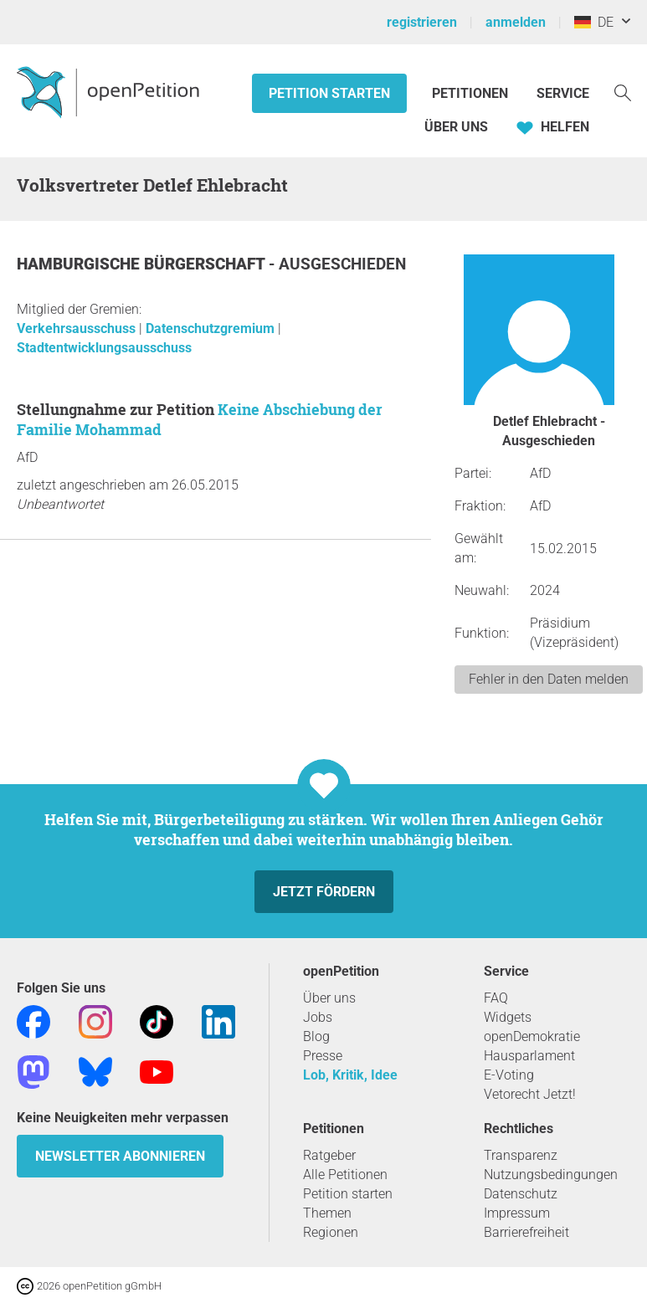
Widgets (507, 1017)
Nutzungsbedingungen (551, 1174)
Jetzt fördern (324, 892)
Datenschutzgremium (212, 328)
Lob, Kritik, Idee (350, 1075)
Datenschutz (520, 1194)
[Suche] (622, 91)
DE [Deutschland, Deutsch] (594, 22)
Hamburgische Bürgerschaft (143, 264)
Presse (322, 1056)
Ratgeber (329, 1155)
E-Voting (509, 1075)
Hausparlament (529, 1056)
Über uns (329, 998)
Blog (316, 1036)
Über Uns (456, 127)
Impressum (517, 1213)
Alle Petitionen (345, 1174)
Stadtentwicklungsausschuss (104, 348)
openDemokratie (532, 1036)
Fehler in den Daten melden (549, 679)
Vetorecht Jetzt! (530, 1094)
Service (563, 93)
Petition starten (329, 93)
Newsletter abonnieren (120, 1156)
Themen (327, 1213)
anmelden (515, 22)
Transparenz (520, 1155)
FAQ (496, 998)
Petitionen (471, 93)
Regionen (330, 1232)
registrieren (422, 22)
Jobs (317, 1017)
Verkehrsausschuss (78, 328)
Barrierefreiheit (526, 1232)
